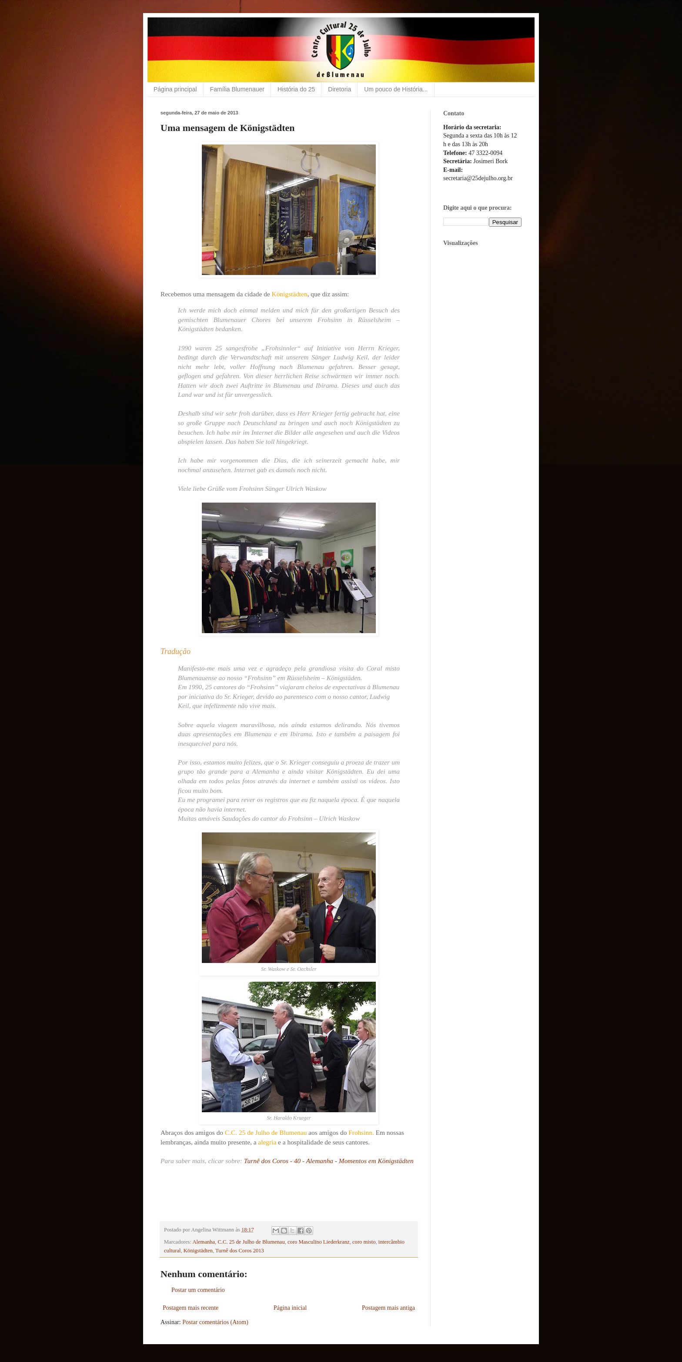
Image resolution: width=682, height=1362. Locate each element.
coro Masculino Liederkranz (319, 1242)
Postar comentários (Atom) (215, 1322)
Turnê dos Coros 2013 (239, 1251)
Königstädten (198, 1251)
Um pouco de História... (396, 89)
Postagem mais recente (190, 1308)
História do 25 (296, 89)
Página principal (175, 89)
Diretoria (339, 89)
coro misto (364, 1242)
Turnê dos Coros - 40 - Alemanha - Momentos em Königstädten (329, 1160)
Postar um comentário (198, 1290)
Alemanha (203, 1242)
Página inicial (290, 1308)
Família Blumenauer (237, 89)
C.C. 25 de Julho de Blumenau (250, 1242)
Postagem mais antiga (388, 1308)
